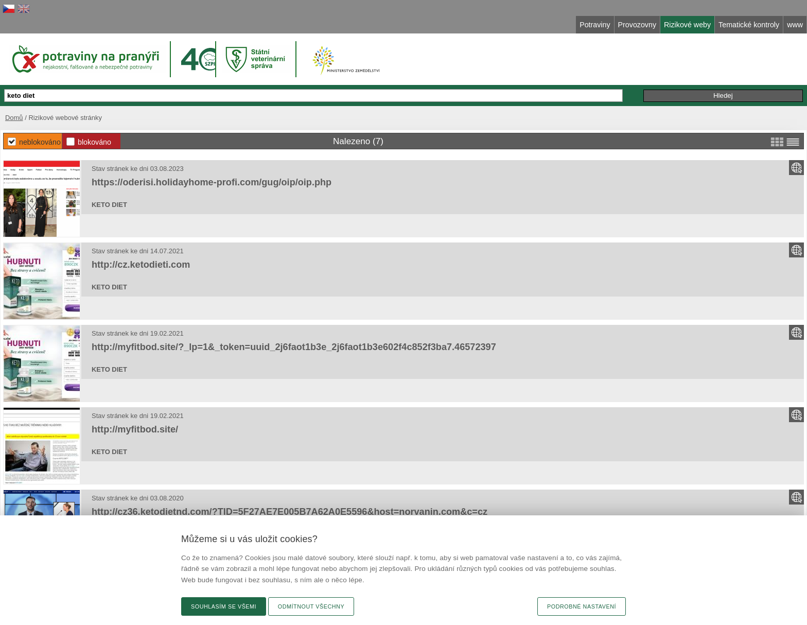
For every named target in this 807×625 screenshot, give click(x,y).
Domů (14, 117)
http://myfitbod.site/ (135, 429)
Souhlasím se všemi (223, 606)
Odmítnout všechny (311, 606)
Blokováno (94, 142)
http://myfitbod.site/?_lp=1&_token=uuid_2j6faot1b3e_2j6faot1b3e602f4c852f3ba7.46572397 (294, 347)
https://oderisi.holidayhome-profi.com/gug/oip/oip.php (211, 182)
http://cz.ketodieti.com (141, 264)
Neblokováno (40, 142)
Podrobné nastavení (581, 606)
